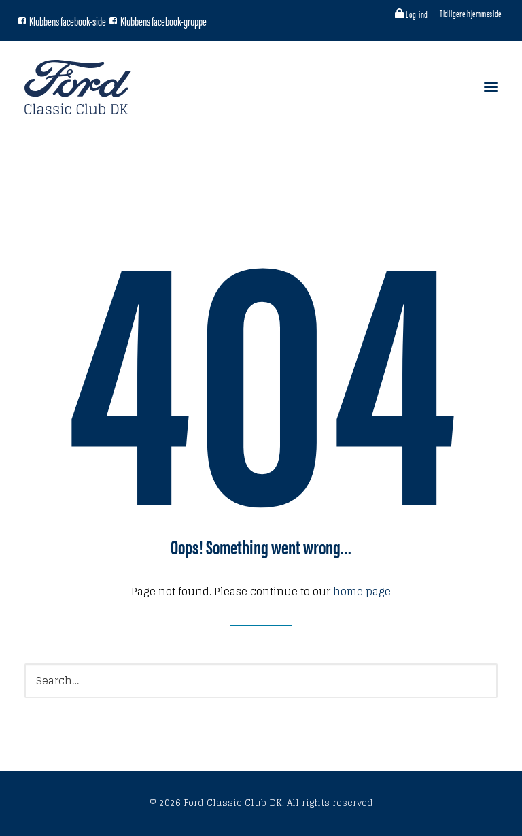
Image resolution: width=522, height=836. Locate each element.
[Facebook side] (22, 20)
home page (362, 591)
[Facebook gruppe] (113, 20)
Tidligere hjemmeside (471, 13)
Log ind (417, 13)
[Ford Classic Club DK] (77, 87)
